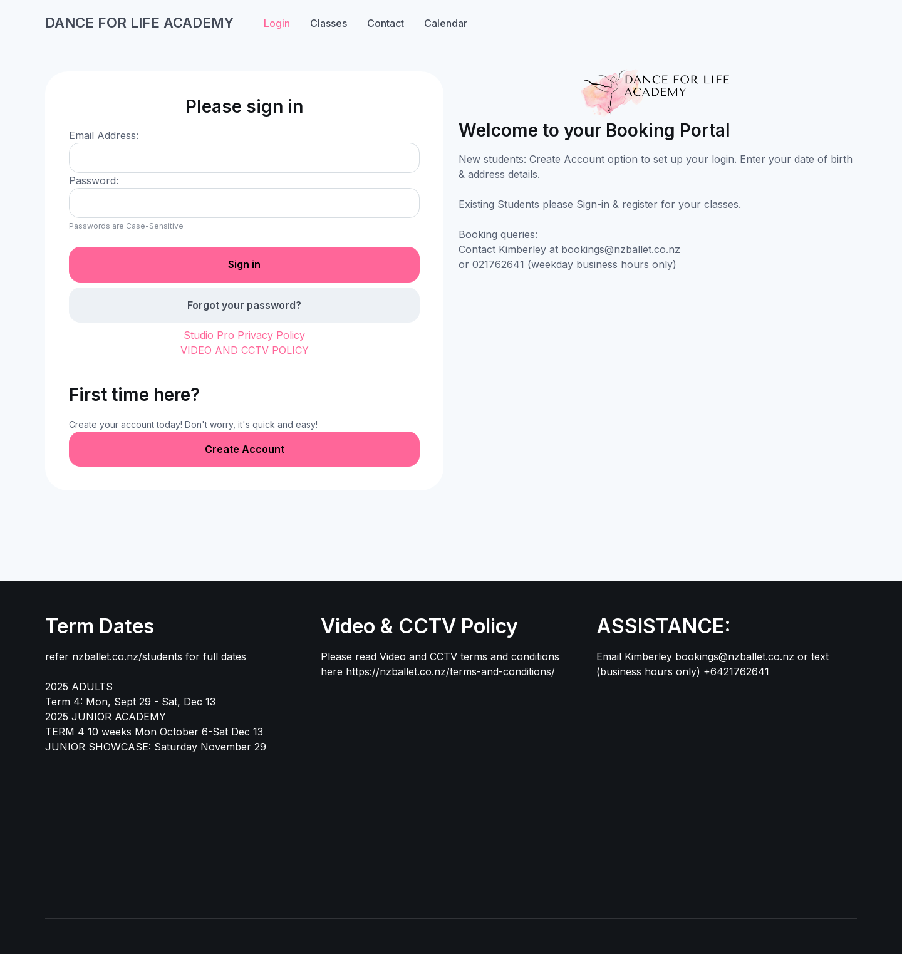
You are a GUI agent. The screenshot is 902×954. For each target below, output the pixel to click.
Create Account (244, 449)
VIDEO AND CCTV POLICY (244, 350)
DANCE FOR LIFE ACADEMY (139, 22)
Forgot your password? (244, 305)
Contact (385, 23)
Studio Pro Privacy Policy (244, 335)
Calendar (445, 23)
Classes (328, 23)
